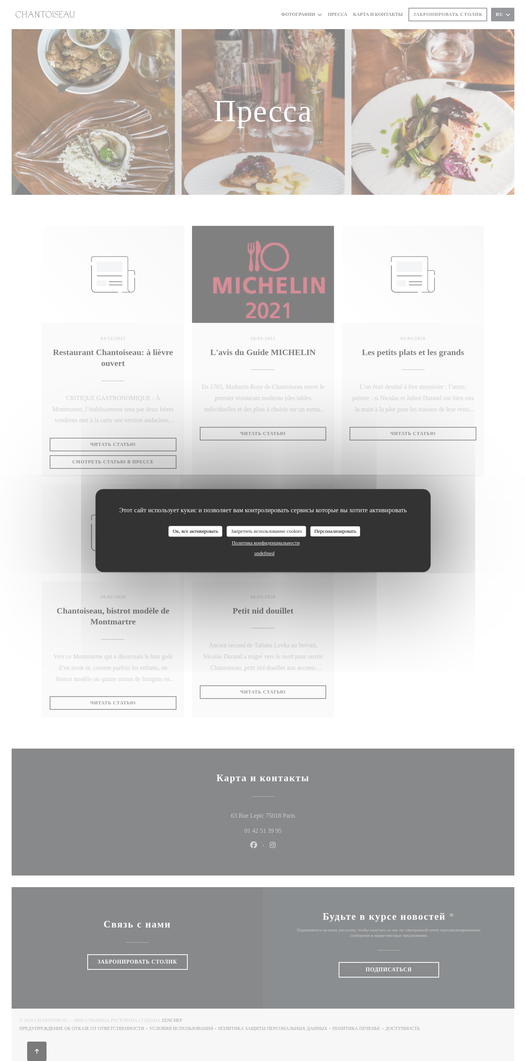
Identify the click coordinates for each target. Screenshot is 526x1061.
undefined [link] (264, 553)
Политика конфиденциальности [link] (265, 543)
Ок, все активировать (195, 531)
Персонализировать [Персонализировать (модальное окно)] (335, 531)
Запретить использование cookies (266, 531)
